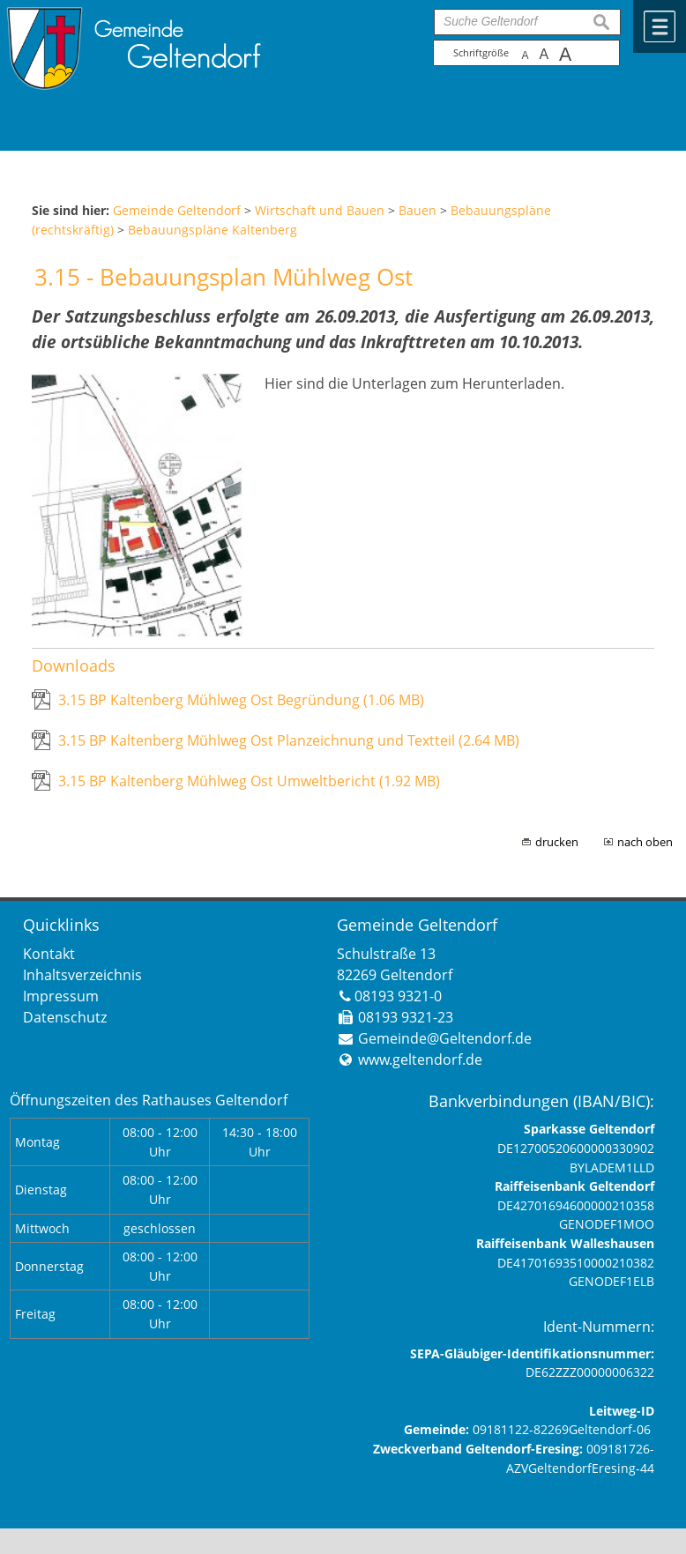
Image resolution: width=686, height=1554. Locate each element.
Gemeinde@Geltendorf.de (445, 1038)
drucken (556, 842)
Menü (659, 26)
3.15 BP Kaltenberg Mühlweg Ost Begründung (241, 700)
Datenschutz (65, 1017)
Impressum (61, 996)
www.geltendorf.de (420, 1059)
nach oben (645, 842)
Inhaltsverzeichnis (82, 975)
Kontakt (49, 953)
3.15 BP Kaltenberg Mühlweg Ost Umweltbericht (249, 781)
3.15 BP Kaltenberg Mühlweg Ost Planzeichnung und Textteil (288, 740)
